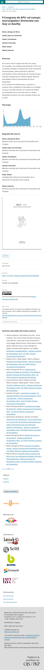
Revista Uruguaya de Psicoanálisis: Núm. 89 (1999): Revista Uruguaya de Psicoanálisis (23, 364)
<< (3, 469)
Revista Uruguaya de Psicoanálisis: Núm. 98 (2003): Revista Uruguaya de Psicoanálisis (23, 430)
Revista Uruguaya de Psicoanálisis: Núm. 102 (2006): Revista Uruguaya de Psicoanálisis (24, 388)
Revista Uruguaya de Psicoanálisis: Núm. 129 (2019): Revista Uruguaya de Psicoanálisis (24, 461)
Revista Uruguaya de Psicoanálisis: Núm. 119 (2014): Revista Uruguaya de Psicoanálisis (24, 411)
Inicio (4, 7)
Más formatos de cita (10, 322)
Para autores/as (8, 599)
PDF (6, 256)
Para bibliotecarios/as (10, 602)
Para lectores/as (8, 596)
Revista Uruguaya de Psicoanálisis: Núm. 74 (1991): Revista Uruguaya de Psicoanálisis (23, 353)
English (6, 479)
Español (6, 482)
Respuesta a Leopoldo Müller (17, 351)
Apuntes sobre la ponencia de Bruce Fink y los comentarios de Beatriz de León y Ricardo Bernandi (24, 456)
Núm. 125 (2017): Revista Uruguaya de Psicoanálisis (18, 9)
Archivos (11, 7)
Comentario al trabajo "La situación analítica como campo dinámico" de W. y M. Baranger (23, 395)
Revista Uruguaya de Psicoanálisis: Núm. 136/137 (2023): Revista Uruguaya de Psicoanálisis (21, 401)
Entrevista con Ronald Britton (17, 362)
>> (13, 469)
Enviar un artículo (11, 491)
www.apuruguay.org (11, 632)
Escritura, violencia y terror (16, 385)
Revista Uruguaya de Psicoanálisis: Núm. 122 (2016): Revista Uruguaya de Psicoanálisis (24, 440)
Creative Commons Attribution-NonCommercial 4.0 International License (22, 637)
